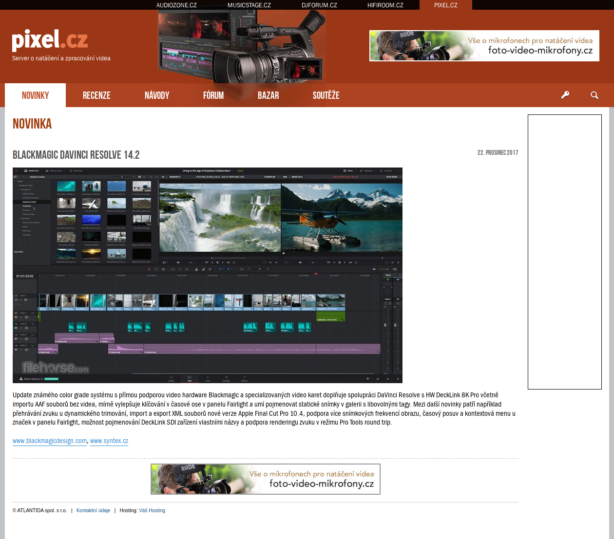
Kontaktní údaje (94, 510)
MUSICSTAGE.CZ (249, 5)
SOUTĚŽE (326, 94)
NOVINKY (35, 94)
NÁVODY (157, 94)
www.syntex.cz (109, 441)
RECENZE (97, 94)
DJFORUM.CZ (319, 5)
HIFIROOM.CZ (385, 5)
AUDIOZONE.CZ (176, 5)
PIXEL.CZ (446, 5)
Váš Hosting (152, 510)
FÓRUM (213, 94)
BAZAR (268, 94)
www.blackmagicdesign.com (50, 441)
